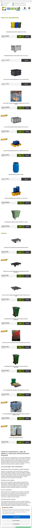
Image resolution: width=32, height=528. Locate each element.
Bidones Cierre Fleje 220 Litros (16, 174)
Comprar (27, 36)
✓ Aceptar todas (16, 516)
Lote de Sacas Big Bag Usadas (16, 437)
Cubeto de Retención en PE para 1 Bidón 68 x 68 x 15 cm (16, 150)
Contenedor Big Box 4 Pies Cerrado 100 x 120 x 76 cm (16, 55)
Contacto (19, 8)
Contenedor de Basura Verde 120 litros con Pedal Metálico (16, 367)
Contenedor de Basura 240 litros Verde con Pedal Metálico (16, 319)
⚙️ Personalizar (16, 524)
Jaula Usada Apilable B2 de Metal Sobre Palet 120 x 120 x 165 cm (16, 104)
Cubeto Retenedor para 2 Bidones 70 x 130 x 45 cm (16, 198)
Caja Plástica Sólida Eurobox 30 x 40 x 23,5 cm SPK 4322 (16, 79)
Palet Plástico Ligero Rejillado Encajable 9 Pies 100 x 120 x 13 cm (16, 295)
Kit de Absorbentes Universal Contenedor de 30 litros (16, 390)
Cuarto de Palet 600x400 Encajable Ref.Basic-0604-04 (16, 247)
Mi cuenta (25, 8)
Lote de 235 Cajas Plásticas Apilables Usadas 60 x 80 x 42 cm (16, 342)
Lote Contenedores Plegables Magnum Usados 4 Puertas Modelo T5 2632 (15, 414)
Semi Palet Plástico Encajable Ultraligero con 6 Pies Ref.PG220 (16, 272)
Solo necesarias (16, 520)
